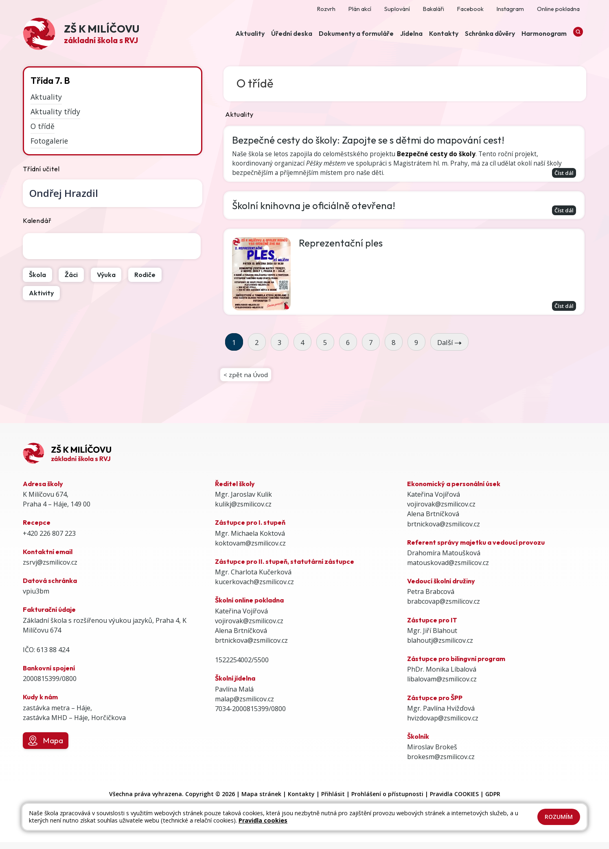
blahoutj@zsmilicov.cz (440, 647)
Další (449, 347)
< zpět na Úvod (246, 380)
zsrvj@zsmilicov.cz (50, 569)
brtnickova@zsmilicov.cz (251, 647)
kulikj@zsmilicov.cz (243, 510)
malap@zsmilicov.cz (244, 705)
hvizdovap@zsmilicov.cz (442, 724)
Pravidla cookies (263, 820)
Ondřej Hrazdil (63, 193)
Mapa (45, 747)
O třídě (43, 126)
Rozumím (559, 817)
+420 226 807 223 (49, 539)
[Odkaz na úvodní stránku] (81, 35)
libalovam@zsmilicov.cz (442, 685)
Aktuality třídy (55, 111)
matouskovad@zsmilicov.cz (448, 569)
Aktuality (46, 97)
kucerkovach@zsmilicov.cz (254, 588)
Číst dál (562, 174)
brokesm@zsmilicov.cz (441, 763)
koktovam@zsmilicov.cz (250, 549)
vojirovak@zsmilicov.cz (249, 627)
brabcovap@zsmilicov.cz (443, 608)
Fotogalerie (49, 141)
